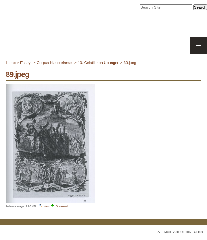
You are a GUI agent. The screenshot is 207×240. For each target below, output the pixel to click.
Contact (200, 231)
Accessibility (182, 231)
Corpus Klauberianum (55, 62)
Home (11, 62)
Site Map (164, 231)
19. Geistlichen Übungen (98, 62)
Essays (26, 62)
